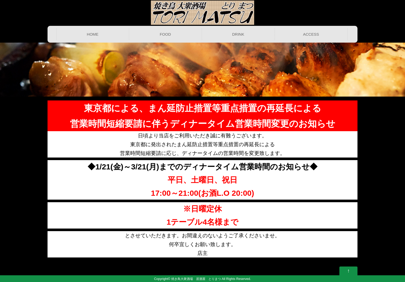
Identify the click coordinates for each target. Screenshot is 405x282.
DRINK (238, 34)
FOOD (165, 34)
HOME (92, 34)
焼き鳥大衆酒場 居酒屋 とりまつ (196, 279)
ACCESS (311, 34)
